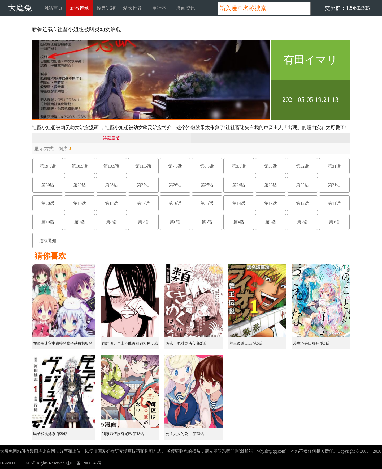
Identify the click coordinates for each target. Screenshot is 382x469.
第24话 (238, 185)
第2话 (302, 222)
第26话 (175, 185)
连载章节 (111, 138)
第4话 (238, 222)
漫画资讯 (185, 8)
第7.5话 (175, 166)
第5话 (207, 222)
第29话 (79, 185)
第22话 (302, 185)
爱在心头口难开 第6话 (311, 343)
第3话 (270, 222)
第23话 (270, 185)
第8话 (111, 222)
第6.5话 (207, 166)
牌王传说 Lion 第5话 (245, 343)
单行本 (159, 8)
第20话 (47, 203)
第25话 (207, 185)
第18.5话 (80, 166)
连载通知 (47, 240)
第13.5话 (111, 166)
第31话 (334, 166)
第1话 (334, 222)
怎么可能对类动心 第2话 (186, 343)
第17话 (143, 203)
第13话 (270, 203)
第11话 (334, 203)
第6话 (175, 222)
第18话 (111, 203)
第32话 (302, 166)
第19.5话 (48, 166)
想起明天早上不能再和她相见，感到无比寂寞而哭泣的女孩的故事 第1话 (130, 345)
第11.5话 (143, 166)
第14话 (238, 203)
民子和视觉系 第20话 (50, 434)
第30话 (47, 185)
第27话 (143, 185)
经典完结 (106, 8)
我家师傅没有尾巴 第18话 (123, 434)
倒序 (63, 148)
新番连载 (79, 8)
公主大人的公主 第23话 (185, 434)
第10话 (47, 222)
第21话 (334, 185)
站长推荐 (132, 8)
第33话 (270, 166)
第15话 (207, 203)
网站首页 (53, 8)
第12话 (302, 203)
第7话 (143, 222)
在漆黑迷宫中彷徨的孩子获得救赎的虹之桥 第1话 (63, 345)
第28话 (111, 185)
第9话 (79, 222)
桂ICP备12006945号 (84, 463)
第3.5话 (239, 166)
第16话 (175, 203)
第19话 (79, 203)
